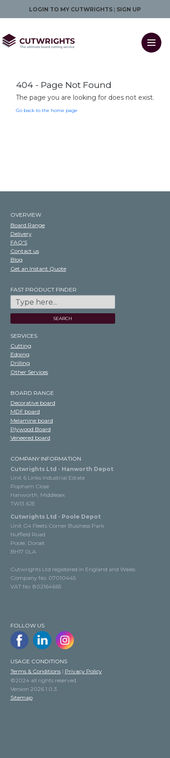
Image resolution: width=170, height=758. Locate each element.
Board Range (27, 225)
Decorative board (32, 402)
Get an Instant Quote (38, 268)
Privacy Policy (83, 671)
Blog (16, 259)
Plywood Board (30, 429)
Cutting (20, 345)
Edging (19, 354)
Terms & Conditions (35, 671)
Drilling (20, 363)
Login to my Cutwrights (70, 9)
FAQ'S (18, 242)
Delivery (21, 233)
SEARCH (62, 318)
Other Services (29, 372)
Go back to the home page (47, 110)
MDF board (25, 411)
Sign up (129, 9)
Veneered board (30, 437)
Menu (154, 36)
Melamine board (31, 420)
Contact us (24, 251)
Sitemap (21, 697)
